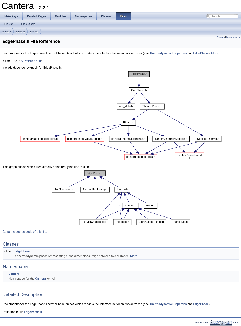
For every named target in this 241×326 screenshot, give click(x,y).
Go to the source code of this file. (25, 231)
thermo (34, 31)
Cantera (13, 274)
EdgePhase (200, 53)
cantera (20, 31)
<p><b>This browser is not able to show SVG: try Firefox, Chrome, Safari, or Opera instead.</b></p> (121, 116)
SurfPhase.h (31, 61)
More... (216, 53)
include (6, 31)
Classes (220, 37)
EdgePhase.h (33, 312)
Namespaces (233, 37)
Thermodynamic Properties (168, 53)
